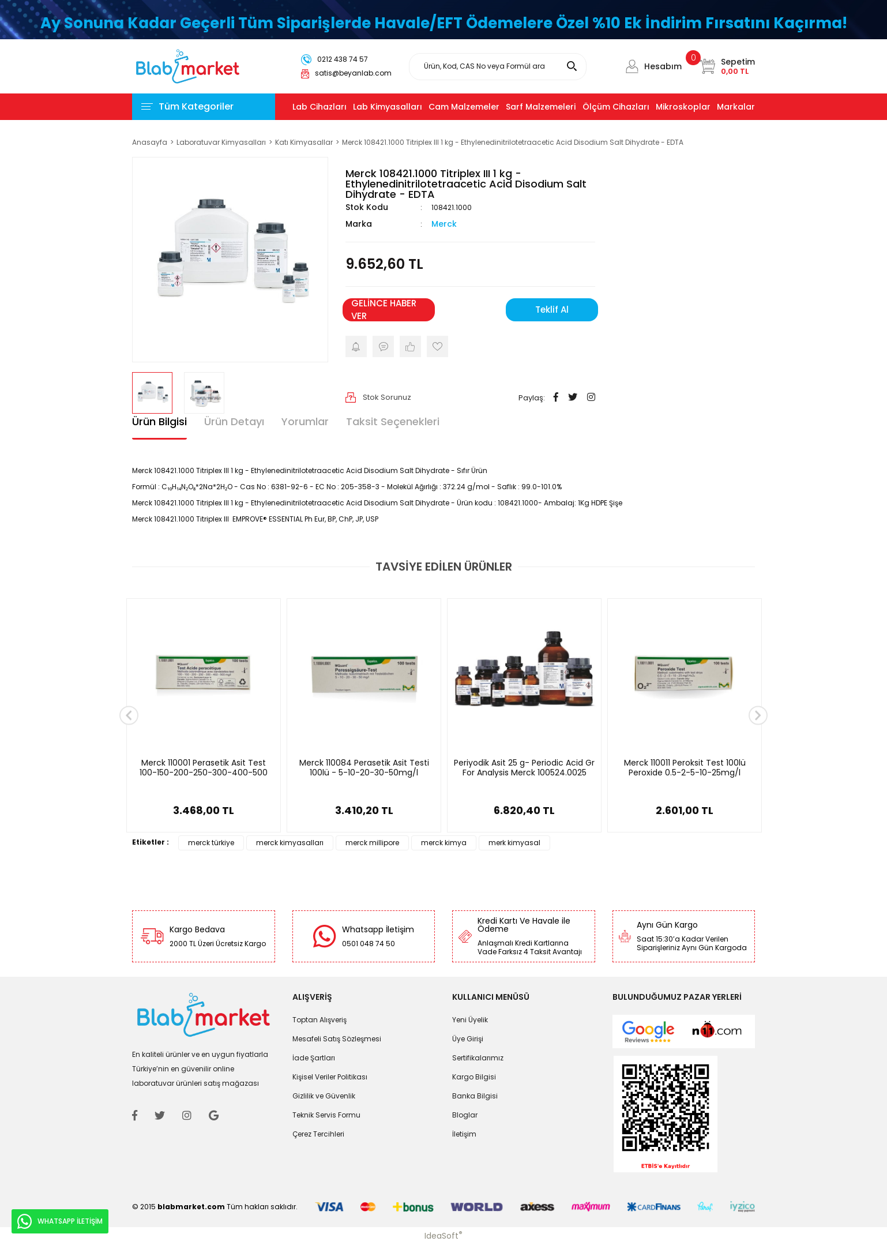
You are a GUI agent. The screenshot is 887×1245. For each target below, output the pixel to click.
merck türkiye (211, 842)
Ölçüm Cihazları (615, 106)
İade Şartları (313, 1058)
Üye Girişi (467, 1039)
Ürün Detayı (234, 421)
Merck (444, 224)
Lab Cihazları (319, 106)
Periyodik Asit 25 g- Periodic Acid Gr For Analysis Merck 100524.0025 (524, 768)
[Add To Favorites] (437, 346)
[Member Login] (632, 66)
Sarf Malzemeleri (541, 106)
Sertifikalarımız (477, 1058)
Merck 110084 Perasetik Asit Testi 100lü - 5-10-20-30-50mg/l (364, 768)
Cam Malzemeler (464, 106)
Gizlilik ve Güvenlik (323, 1096)
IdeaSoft (443, 1236)
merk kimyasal (514, 842)
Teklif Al (552, 309)
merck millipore (372, 842)
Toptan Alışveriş (319, 1020)
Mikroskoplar (683, 106)
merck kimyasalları (290, 842)
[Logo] (187, 65)
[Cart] (727, 66)
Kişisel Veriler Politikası (329, 1077)
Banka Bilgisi (475, 1096)
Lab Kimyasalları (387, 106)
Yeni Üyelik (470, 1020)
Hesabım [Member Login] (663, 66)
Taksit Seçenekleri (392, 421)
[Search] (498, 66)
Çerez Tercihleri (318, 1134)
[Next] (758, 715)
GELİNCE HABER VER (383, 309)
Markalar (736, 106)
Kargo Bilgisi (474, 1077)
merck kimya (444, 842)
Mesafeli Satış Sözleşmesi (336, 1039)
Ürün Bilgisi (159, 421)
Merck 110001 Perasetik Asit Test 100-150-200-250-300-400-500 (204, 768)
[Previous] (128, 715)
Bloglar (465, 1115)
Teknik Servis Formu (326, 1115)
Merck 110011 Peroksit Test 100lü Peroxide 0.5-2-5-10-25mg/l (685, 768)
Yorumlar (305, 421)
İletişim (464, 1134)
